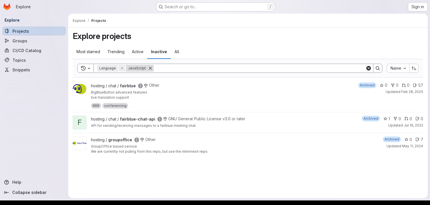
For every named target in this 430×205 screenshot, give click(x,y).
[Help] (34, 182)
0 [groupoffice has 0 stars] (408, 139)
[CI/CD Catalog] (34, 50)
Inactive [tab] (159, 51)
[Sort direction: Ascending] (414, 68)
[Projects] (34, 31)
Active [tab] (138, 51)
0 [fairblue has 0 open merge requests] (406, 85)
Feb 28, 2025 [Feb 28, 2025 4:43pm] (412, 92)
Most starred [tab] (88, 51)
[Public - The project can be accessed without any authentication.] (140, 86)
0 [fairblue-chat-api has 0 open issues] (419, 118)
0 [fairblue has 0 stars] (383, 85)
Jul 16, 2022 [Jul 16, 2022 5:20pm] (413, 125)
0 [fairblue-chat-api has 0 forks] (397, 118)
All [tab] (177, 51)
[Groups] (34, 40)
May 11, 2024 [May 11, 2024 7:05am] (412, 146)
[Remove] (150, 68)
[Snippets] (34, 69)
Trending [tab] (115, 51)
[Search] (259, 68)
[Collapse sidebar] (34, 192)
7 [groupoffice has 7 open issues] (419, 139)
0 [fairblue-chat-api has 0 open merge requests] (408, 118)
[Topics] (34, 60)
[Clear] (368, 68)
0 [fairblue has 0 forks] (394, 85)
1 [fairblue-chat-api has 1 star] (386, 118)
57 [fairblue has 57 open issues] (418, 85)
